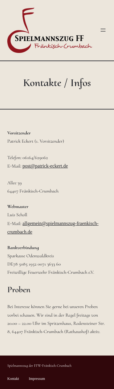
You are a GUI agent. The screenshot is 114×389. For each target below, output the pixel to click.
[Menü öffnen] (103, 30)
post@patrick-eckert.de (45, 165)
